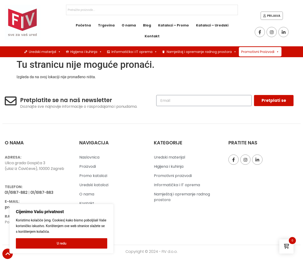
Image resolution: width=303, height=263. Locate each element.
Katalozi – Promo (173, 25)
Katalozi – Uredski (212, 25)
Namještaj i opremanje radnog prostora (201, 51)
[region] (61, 229)
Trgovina (106, 25)
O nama (129, 25)
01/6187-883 (42, 192)
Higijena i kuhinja (86, 51)
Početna (83, 25)
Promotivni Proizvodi (260, 51)
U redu (62, 243)
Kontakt (152, 36)
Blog (147, 25)
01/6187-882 (16, 192)
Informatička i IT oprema (134, 51)
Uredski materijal (45, 51)
